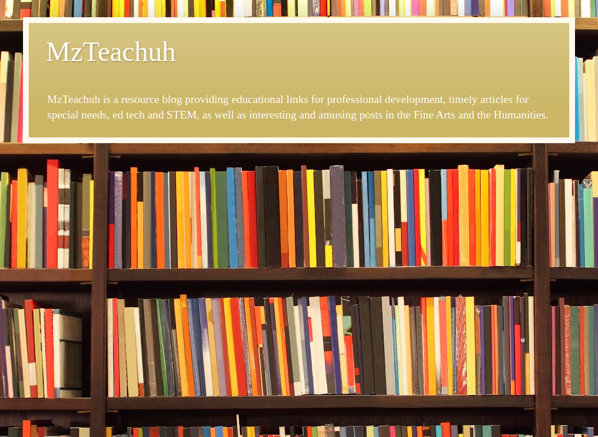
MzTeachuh (111, 51)
